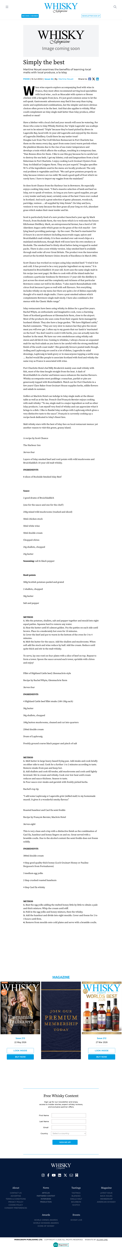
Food (27, 79)
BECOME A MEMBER (30, 16)
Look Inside (20, 1050)
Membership (106, 1199)
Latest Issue (106, 1193)
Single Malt (76, 1199)
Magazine (61, 977)
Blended (76, 1196)
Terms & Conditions (16, 1199)
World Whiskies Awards (46, 1223)
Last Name (44, 1121)
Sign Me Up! (65, 1142)
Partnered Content (46, 1196)
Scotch (76, 1205)
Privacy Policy (15, 1202)
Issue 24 (49, 79)
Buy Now (20, 1057)
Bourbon (76, 1202)
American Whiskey (106, 1202)
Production (46, 1202)
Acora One (102, 1239)
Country (44, 1133)
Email (45, 1127)
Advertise (16, 1196)
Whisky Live (76, 1220)
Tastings (76, 1193)
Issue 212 (101, 1038)
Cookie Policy (16, 1205)
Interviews (46, 1199)
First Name (44, 1115)
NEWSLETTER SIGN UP (91, 16)
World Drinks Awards (46, 1220)
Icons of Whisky (46, 1226)
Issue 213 (20, 1038)
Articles (46, 1193)
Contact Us (16, 1193)
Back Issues (106, 1196)
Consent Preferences (16, 1208)
